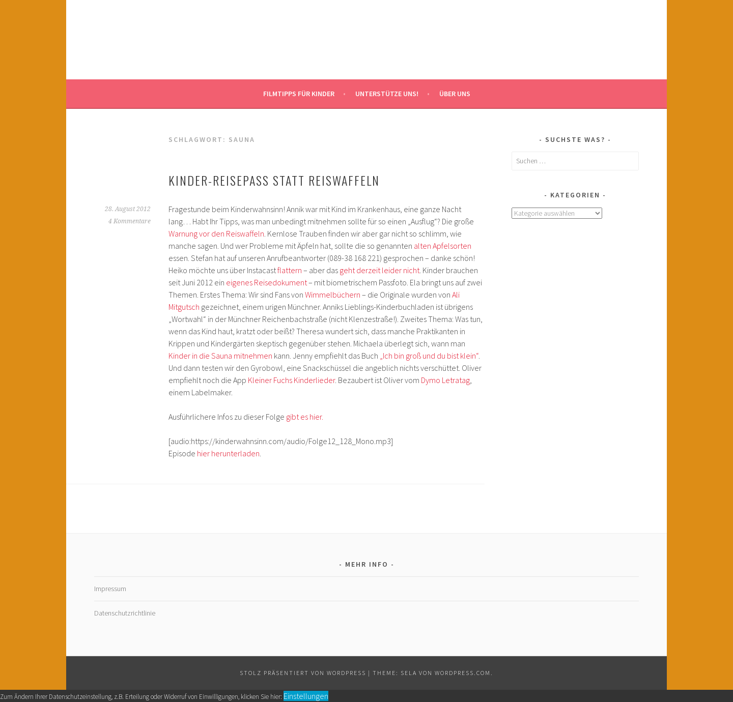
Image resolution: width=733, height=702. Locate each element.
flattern (289, 270)
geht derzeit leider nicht (379, 270)
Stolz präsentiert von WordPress (303, 673)
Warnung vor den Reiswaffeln (216, 233)
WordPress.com (463, 673)
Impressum (110, 588)
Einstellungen (306, 696)
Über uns (454, 93)
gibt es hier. (304, 417)
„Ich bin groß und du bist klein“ (429, 355)
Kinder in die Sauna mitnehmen (221, 355)
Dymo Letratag (445, 380)
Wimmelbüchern (332, 294)
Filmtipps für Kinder (298, 93)
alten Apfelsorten (442, 246)
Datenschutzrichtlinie (124, 613)
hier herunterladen (228, 453)
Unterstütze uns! (386, 93)
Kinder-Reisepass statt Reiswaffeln (274, 180)
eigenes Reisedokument (266, 282)
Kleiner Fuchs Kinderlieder (291, 380)
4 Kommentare (129, 221)
